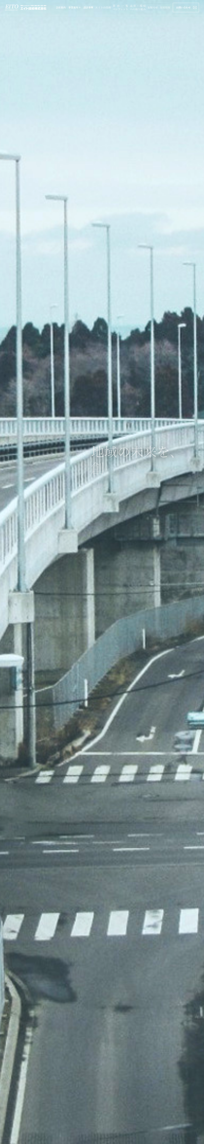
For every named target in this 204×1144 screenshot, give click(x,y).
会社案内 (61, 7)
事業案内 (74, 7)
